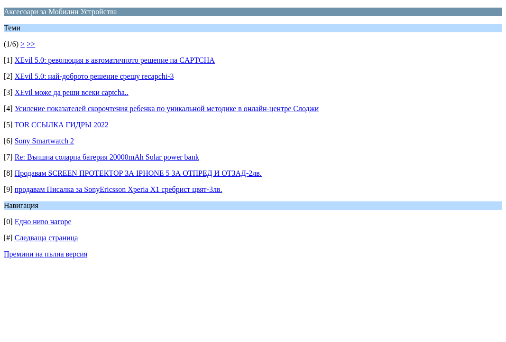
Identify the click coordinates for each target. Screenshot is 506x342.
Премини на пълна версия (45, 254)
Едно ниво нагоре (43, 222)
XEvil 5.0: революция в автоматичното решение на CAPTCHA (115, 60)
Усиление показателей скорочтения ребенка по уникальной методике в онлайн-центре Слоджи (167, 108)
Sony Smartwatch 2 (44, 141)
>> (31, 44)
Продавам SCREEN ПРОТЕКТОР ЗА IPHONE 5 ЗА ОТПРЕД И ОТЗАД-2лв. (138, 173)
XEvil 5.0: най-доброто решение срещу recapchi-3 (94, 76)
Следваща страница (46, 238)
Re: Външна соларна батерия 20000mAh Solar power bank (107, 157)
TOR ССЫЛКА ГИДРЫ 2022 (61, 125)
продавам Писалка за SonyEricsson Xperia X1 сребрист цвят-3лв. (118, 189)
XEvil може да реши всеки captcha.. (72, 92)
